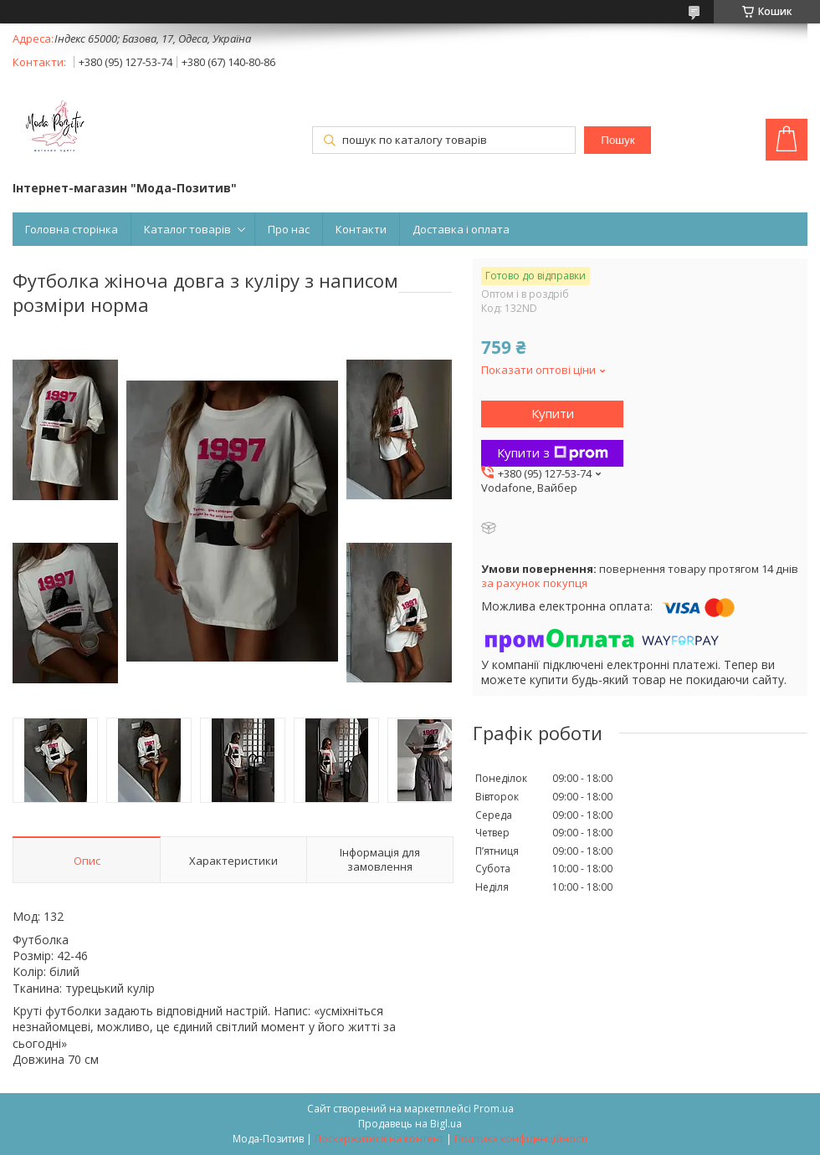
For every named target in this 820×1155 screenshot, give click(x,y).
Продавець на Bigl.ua (410, 1124)
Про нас (289, 229)
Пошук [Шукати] (617, 140)
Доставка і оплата (461, 229)
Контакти (361, 229)
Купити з (552, 452)
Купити (552, 413)
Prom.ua (494, 1108)
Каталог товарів (187, 229)
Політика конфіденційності (520, 1139)
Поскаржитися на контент (379, 1139)
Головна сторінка (71, 229)
